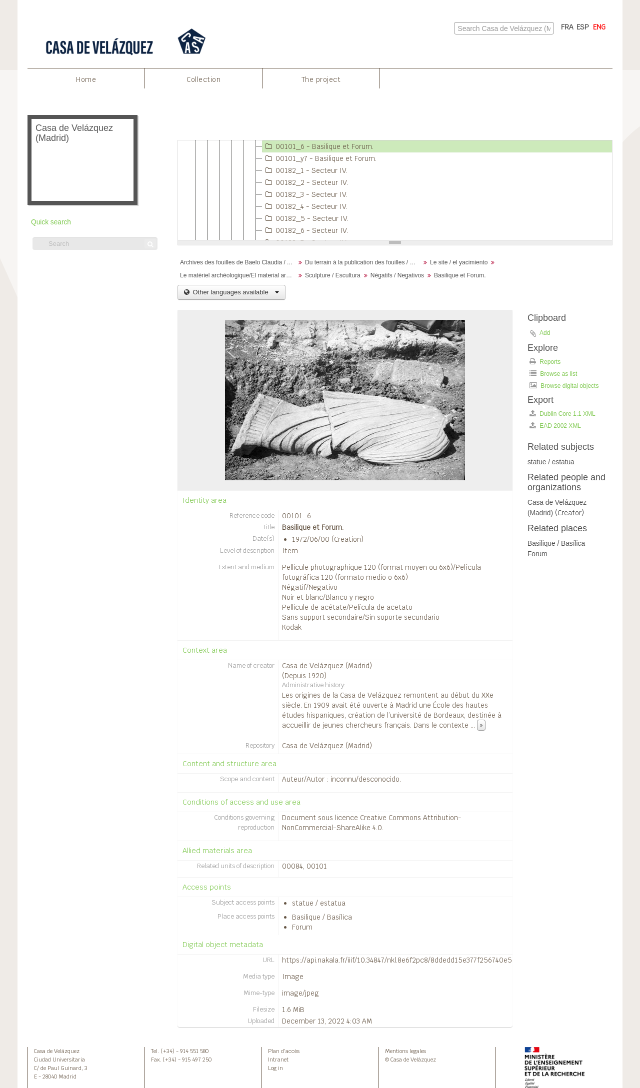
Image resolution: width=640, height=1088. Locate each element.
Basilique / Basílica (322, 917)
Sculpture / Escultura (332, 275)
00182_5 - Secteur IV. (305, 218)
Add (545, 332)
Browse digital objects (564, 385)
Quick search (51, 222)
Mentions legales (405, 1051)
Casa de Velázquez (57, 1051)
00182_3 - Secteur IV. (305, 194)
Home (86, 79)
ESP (582, 26)
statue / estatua (319, 903)
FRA (567, 26)
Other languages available (235, 292)
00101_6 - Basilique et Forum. (318, 146)
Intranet (278, 1059)
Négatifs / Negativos (397, 275)
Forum (302, 927)
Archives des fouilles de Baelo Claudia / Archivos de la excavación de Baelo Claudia (239, 262)
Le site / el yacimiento (459, 262)
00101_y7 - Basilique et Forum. (319, 158)
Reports (545, 361)
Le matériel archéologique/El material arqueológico (239, 275)
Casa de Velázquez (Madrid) (327, 665)
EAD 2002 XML (555, 425)
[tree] (395, 190)
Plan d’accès (284, 1051)
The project (321, 79)
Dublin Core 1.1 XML (563, 413)
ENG (599, 26)
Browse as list (553, 373)
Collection (203, 79)
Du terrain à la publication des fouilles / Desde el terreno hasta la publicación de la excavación (363, 262)
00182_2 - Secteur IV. (305, 182)
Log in (275, 1068)
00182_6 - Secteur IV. (305, 230)
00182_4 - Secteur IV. (305, 206)
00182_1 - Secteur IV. (305, 170)
